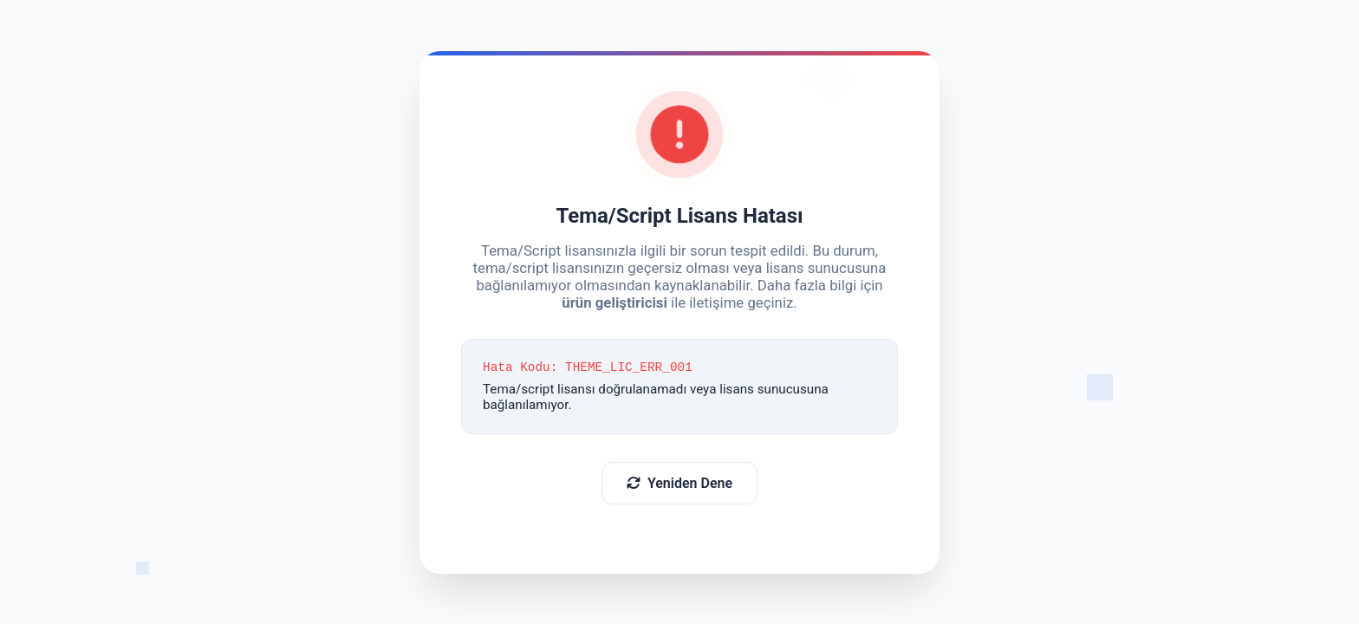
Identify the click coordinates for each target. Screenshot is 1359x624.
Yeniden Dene (679, 484)
